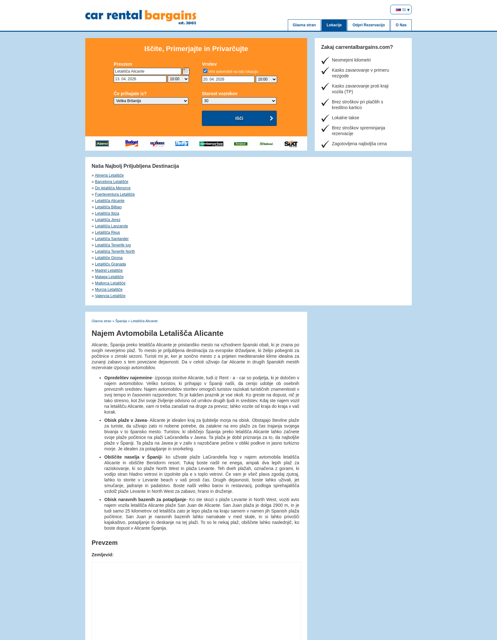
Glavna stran (304, 25)
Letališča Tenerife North (115, 194)
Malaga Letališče (109, 201)
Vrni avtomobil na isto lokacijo (233, 71)
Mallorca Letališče (186, 201)
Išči (239, 118)
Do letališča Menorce (265, 175)
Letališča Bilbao (184, 182)
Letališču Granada (263, 194)
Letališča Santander (264, 188)
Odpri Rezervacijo (368, 25)
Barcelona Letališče (188, 175)
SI (401, 10)
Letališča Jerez (337, 182)
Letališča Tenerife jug (342, 188)
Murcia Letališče (261, 201)
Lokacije (334, 25)
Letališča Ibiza (260, 182)
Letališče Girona (185, 194)
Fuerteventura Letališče (344, 175)
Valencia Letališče (340, 201)
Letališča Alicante (110, 182)
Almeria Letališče (109, 175)
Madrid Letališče (338, 194)
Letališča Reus (184, 188)
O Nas (401, 25)
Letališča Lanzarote (111, 188)
